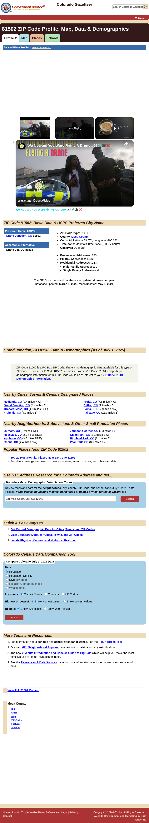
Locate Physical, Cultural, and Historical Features (43, 540)
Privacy (73, 812)
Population (14, 571)
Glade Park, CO (80, 434)
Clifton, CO (91, 405)
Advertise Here (35, 812)
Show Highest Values (47, 601)
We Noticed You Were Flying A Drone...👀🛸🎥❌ (68, 145)
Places (37, 38)
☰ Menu (140, 18)
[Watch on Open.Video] (34, 200)
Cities (14, 713)
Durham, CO (12, 430)
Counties (52, 594)
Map (24, 38)
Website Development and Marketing (115, 816)
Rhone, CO (11, 442)
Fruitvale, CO (12, 412)
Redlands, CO (13, 401)
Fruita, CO (90, 401)
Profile (9, 38)
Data (13, 709)
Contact (7, 816)
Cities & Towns (32, 594)
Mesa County (80, 236)
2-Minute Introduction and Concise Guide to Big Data (56, 653)
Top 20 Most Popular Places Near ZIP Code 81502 (43, 457)
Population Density (19, 575)
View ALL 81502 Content (23, 690)
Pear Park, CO (79, 442)
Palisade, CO (92, 412)
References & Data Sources (39, 662)
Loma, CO (90, 409)
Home (6, 812)
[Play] (115, 128)
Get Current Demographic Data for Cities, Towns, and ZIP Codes (53, 529)
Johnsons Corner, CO (84, 430)
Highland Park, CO (82, 438)
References (52, 812)
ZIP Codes (16, 720)
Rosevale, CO (13, 434)
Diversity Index (16, 579)
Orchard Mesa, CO (16, 409)
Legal (64, 812)
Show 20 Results (29, 608)
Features (16, 724)
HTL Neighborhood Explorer (40, 647)
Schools (52, 38)
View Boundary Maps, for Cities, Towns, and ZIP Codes (47, 534)
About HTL (18, 812)
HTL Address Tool (110, 641)
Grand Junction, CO (41, 47)
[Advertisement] (74, 79)
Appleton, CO (13, 438)
